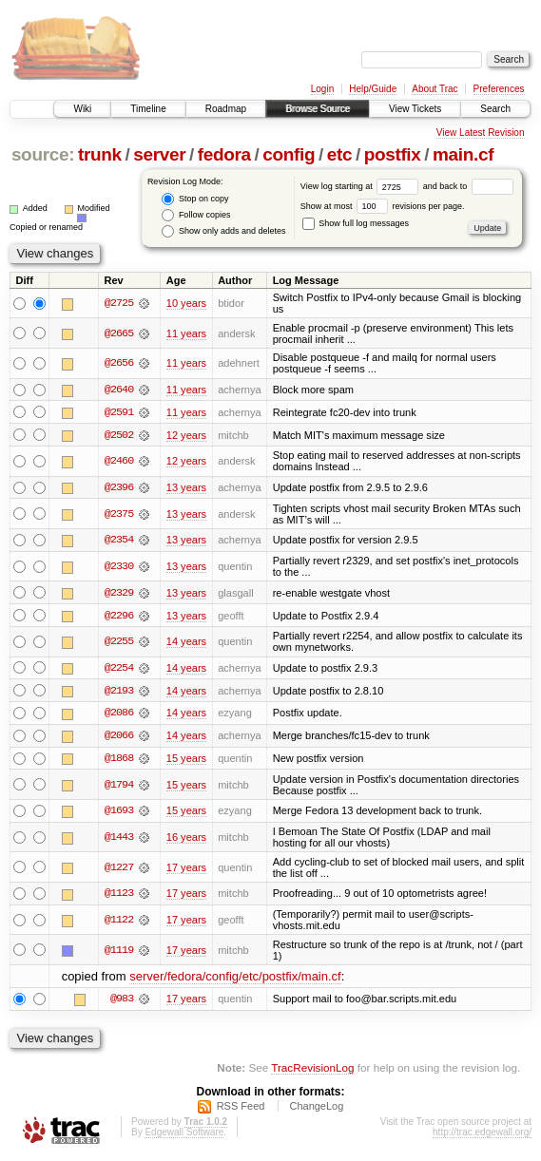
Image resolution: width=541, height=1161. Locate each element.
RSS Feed (241, 1108)
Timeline (147, 109)
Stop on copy (195, 199)
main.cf (463, 154)
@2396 (119, 488)
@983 (121, 1002)
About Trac (434, 89)
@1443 (119, 839)
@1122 (119, 922)
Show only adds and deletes (223, 231)
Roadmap (225, 109)
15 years (186, 761)
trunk (100, 154)
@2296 (119, 616)
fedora (224, 154)
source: (42, 154)
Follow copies (196, 215)
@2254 (119, 669)
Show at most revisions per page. (382, 206)
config (288, 154)
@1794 (119, 787)
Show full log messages (355, 223)
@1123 (119, 896)
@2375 (119, 515)
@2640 (119, 389)
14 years (186, 643)
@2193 (119, 692)
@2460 (119, 461)
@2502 (119, 435)
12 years (186, 435)
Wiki (82, 109)
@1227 (119, 870)
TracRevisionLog (312, 1070)
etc (339, 154)
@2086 (119, 715)
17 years (186, 870)
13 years (186, 488)
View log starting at (361, 186)
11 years (186, 333)
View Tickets (415, 109)
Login (322, 89)
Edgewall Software (184, 1135)
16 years (186, 840)
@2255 (119, 643)
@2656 (119, 363)
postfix (392, 154)
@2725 (119, 303)
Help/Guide (372, 89)
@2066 (119, 738)
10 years (186, 303)
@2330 (119, 567)
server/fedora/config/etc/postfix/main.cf (235, 979)
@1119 (119, 953)
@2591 (119, 412)
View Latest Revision (480, 132)
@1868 (119, 761)
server (159, 154)
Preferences (499, 89)
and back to (468, 186)
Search (495, 109)
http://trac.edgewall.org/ (482, 1135)
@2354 (119, 540)
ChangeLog (316, 1108)
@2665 (119, 333)
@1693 (119, 813)
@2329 (119, 593)
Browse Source (317, 109)
